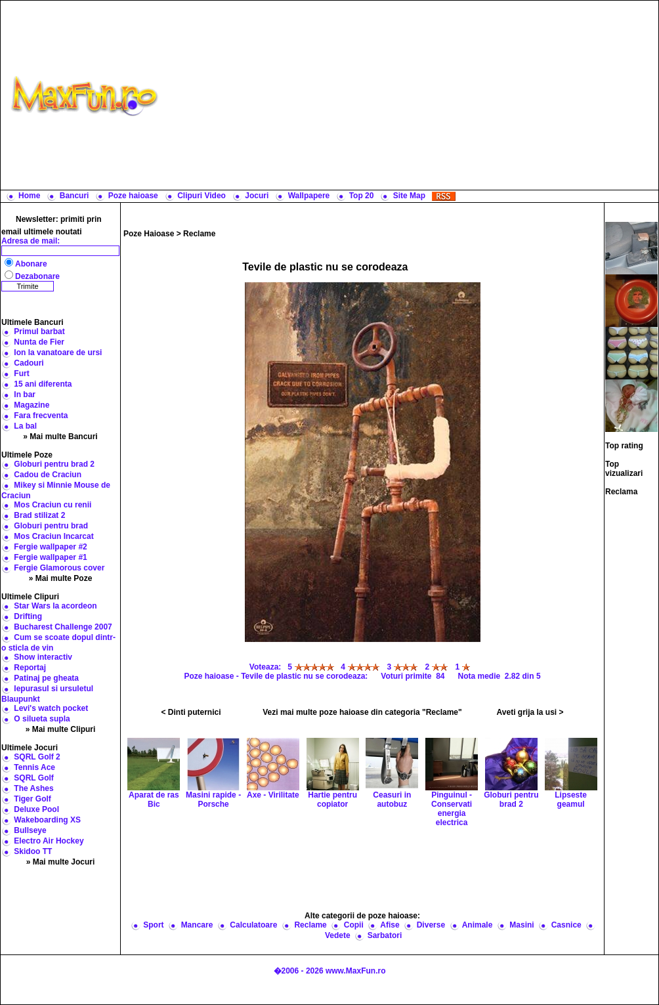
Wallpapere (309, 195)
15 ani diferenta (43, 384)
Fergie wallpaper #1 (50, 557)
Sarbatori (385, 935)
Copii (354, 925)
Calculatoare (253, 925)
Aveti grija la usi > (530, 712)
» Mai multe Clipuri (61, 729)
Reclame (199, 233)
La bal (25, 426)
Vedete (338, 935)
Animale (477, 925)
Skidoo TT (33, 851)
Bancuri (74, 195)
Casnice (566, 925)
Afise (389, 925)
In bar (24, 394)
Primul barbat (39, 331)
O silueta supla (42, 718)
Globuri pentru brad (51, 525)
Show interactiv (43, 657)
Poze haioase (133, 195)
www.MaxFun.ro (356, 970)
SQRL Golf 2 (37, 756)
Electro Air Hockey (48, 840)
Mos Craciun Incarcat (53, 536)
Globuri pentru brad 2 (54, 464)
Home (29, 195)
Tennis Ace (34, 767)
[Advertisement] (411, 95)
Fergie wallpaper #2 (50, 546)
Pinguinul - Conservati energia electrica (451, 793)
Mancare (197, 925)
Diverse (431, 925)
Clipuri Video (201, 195)
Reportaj (30, 667)
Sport (153, 925)
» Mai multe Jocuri (60, 861)
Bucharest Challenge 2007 (63, 626)
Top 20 (361, 195)
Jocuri (256, 195)
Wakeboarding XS (47, 819)
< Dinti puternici (191, 712)
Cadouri (28, 363)
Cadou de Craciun (47, 474)
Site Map (409, 195)
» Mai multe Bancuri (60, 436)
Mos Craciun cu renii (52, 504)
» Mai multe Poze (61, 578)
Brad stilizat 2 (39, 515)
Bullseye (30, 830)
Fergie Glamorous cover (59, 567)
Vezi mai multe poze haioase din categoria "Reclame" (362, 712)
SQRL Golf (33, 777)
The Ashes (33, 788)
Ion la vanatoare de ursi (58, 352)
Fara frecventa (41, 415)
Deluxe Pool (36, 809)
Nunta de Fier (39, 342)
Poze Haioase (148, 233)
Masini (521, 925)
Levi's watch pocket (51, 708)
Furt (21, 373)
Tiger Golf (32, 798)
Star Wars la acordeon (55, 605)
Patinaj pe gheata (46, 678)
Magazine (31, 405)
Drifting (28, 616)
